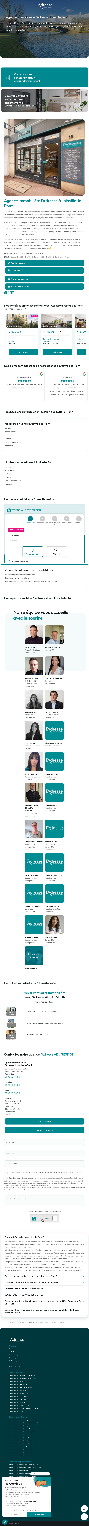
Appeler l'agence (16, 263)
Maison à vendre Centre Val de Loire (20, 1399)
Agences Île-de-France (28, 1322)
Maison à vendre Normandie (18, 1384)
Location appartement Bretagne (19, 1470)
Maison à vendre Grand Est (17, 1390)
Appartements (10, 432)
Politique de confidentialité (17, 1367)
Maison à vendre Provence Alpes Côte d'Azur (23, 1408)
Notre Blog (12, 1358)
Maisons (8, 428)
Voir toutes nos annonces (15, 309)
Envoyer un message (18, 279)
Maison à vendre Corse (16, 1411)
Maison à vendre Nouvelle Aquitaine (20, 1387)
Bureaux (8, 435)
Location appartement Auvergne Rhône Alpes (23, 1464)
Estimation (14, 270)
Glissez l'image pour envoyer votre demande (44, 1211)
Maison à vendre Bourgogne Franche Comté (23, 1378)
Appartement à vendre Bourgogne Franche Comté (25, 1423)
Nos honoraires (44, 1121)
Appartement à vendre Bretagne (19, 1426)
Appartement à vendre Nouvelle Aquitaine (22, 1432)
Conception (12, 1364)
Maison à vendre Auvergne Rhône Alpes (22, 1375)
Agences (13, 1322)
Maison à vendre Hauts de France (19, 1393)
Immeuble (9, 446)
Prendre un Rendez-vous (19, 286)
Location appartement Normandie (20, 1473)
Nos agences (13, 1349)
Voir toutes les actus (44, 1002)
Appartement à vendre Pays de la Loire (21, 1450)
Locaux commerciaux (13, 442)
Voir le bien (23, 352)
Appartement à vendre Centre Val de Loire (22, 1444)
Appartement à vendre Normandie (20, 1429)
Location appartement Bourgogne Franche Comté (25, 1467)
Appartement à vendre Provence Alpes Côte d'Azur (25, 1453)
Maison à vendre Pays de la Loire (19, 1405)
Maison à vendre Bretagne (17, 1381)
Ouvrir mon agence (15, 1355)
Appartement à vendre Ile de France (20, 1441)
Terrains (8, 439)
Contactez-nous (14, 1352)
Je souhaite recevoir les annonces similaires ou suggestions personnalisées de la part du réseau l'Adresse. (43, 1173)
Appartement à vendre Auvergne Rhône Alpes (23, 1420)
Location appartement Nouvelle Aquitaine (22, 1476)
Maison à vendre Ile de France (18, 1396)
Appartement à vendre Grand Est (19, 1435)
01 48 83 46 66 (12, 1077)
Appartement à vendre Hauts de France (21, 1438)
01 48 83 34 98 (12, 1093)
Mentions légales (45, 1130)
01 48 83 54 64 (12, 1085)
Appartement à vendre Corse (18, 1456)
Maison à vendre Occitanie (17, 1402)
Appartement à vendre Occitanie (19, 1447)
